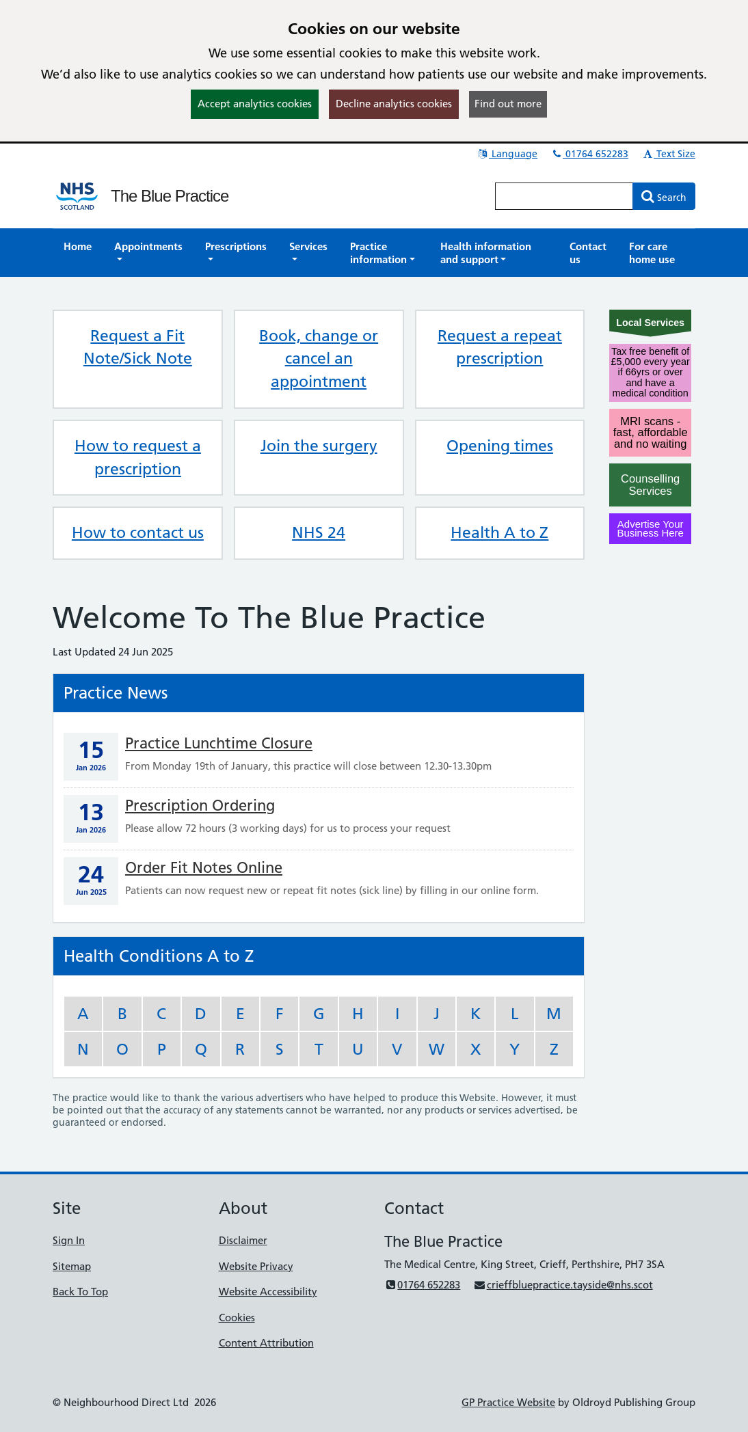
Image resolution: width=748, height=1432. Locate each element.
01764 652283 (589, 154)
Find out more (508, 103)
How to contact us (138, 532)
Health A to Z (499, 532)
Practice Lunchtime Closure (218, 743)
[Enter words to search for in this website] (564, 196)
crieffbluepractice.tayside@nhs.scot (562, 1284)
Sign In (69, 1240)
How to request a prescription (138, 457)
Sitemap (72, 1266)
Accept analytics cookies (255, 103)
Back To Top (80, 1291)
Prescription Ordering (200, 805)
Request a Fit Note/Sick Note (137, 347)
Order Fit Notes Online (203, 868)
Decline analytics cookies (394, 103)
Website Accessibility (268, 1291)
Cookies (237, 1317)
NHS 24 (318, 532)
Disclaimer (243, 1240)
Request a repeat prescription (500, 347)
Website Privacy (256, 1266)
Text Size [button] (668, 154)
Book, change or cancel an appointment (318, 359)
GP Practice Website (508, 1402)
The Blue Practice (169, 196)
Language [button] (507, 154)
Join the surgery (319, 445)
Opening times (499, 445)
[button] (148, 253)
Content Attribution (266, 1342)
